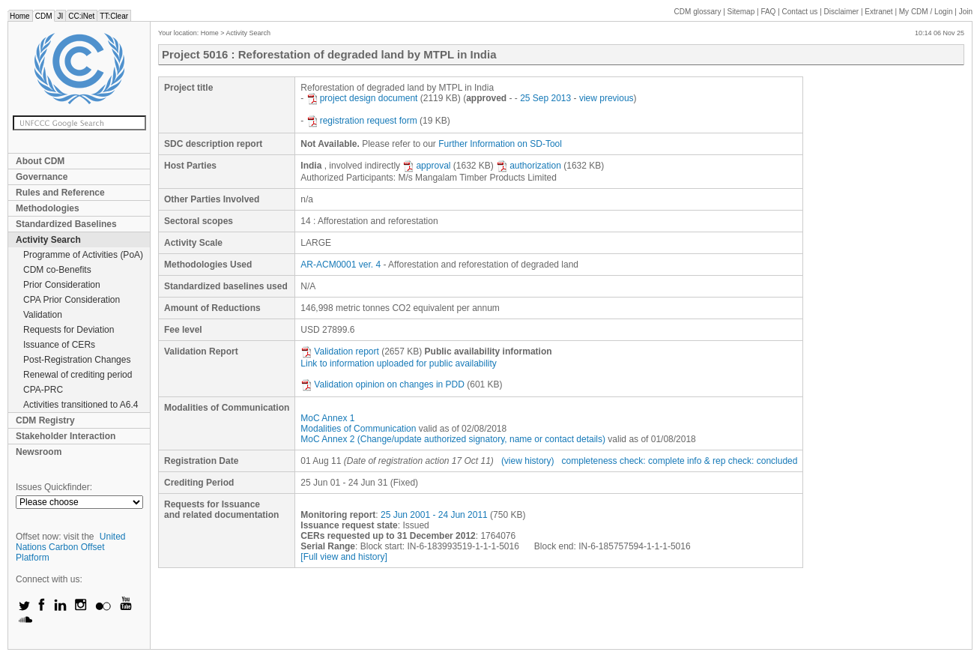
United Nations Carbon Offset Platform (71, 547)
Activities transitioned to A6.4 (80, 404)
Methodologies (47, 208)
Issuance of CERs (59, 344)
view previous (606, 98)
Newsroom (38, 452)
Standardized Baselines (66, 224)
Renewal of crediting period (77, 374)
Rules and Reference (60, 192)
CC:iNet (81, 16)
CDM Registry (45, 420)
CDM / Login (927, 11)
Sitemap (741, 11)
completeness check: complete (623, 461)
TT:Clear (114, 16)
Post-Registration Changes (76, 359)
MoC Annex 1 (327, 418)
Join (966, 11)
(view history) (527, 461)
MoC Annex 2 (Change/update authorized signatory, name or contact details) (452, 439)
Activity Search (48, 240)
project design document (362, 98)
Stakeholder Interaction (65, 436)
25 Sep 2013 (545, 98)
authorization (528, 165)
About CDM (40, 161)
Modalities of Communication (358, 428)
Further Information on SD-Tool (500, 144)
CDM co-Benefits (57, 270)
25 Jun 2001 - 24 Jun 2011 (434, 515)
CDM (43, 16)
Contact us (800, 11)
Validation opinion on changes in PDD (382, 384)
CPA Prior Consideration (71, 300)
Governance (41, 177)
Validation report (339, 351)
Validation (42, 315)
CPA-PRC (43, 389)
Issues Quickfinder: (54, 487)
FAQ (767, 11)
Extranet (878, 11)
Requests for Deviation (68, 330)
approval (426, 165)
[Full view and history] (343, 557)
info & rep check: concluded (742, 461)
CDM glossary (698, 11)
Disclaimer (841, 11)
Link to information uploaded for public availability (398, 363)
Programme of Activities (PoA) (83, 255)
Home (20, 16)
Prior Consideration (61, 285)
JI (60, 16)
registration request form (361, 120)
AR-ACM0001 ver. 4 (340, 264)
